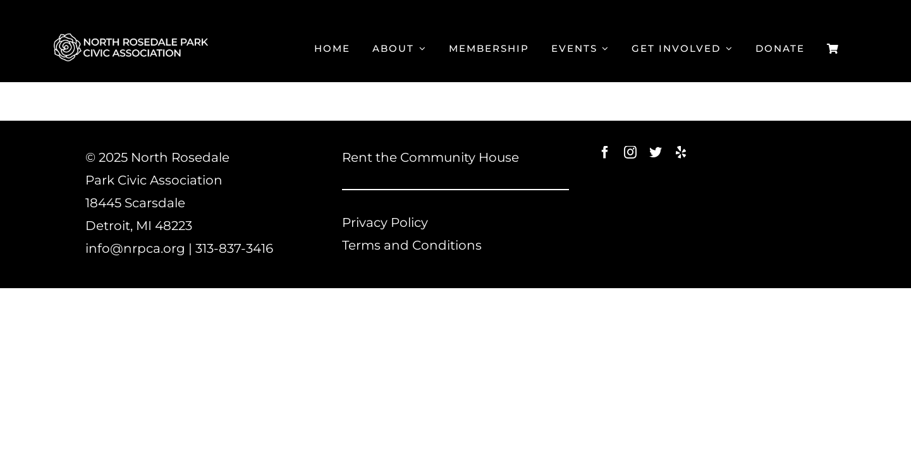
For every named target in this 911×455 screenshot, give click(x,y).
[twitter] (655, 152)
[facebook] (605, 152)
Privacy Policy (385, 222)
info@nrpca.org (135, 248)
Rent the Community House (430, 157)
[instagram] (630, 152)
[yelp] (681, 152)
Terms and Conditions (412, 245)
